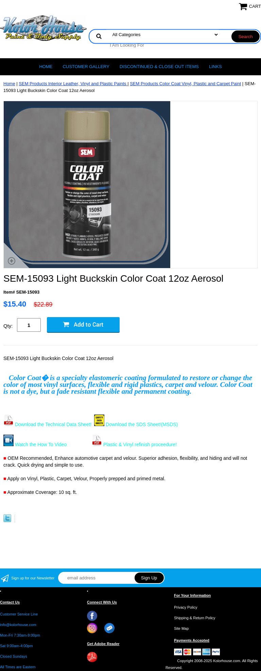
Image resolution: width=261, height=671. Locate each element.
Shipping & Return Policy (194, 618)
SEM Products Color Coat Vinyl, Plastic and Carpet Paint (185, 83)
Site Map (181, 628)
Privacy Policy (185, 607)
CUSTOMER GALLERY (86, 66)
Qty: (8, 326)
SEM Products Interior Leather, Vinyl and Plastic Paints (73, 83)
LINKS (215, 66)
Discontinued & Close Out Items (159, 66)
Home (45, 66)
